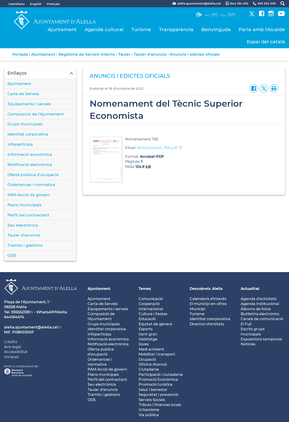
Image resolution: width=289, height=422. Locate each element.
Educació (147, 319)
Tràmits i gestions (25, 245)
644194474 (14, 317)
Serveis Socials (152, 400)
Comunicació (151, 299)
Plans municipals (24, 205)
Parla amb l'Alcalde (262, 29)
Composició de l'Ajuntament (35, 114)
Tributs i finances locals (160, 405)
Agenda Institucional (260, 304)
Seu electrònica (22, 225)
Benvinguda (216, 29)
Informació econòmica (29, 154)
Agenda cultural (104, 29)
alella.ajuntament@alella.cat (31, 327)
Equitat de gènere (155, 324)
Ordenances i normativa (31, 184)
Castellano (17, 4)
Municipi (197, 309)
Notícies (248, 344)
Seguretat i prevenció (158, 394)
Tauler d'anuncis (150, 54)
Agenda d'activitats (258, 299)
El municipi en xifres (208, 304)
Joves (144, 344)
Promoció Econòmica (158, 379)
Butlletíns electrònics (260, 314)
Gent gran (148, 334)
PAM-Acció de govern (28, 195)
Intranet (11, 357)
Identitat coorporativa (210, 319)
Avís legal (12, 347)
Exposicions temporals (261, 339)
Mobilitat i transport (157, 354)
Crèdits (10, 342)
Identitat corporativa (27, 134)
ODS (11, 255)
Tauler (124, 54)
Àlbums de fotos (256, 309)
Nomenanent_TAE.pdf (157, 148)
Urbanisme (149, 410)
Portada (20, 54)
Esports (146, 329)
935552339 (20, 312)
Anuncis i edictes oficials (195, 54)
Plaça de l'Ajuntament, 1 (26, 302)
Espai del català (266, 41)
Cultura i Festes (153, 314)
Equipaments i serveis (29, 104)
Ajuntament (62, 29)
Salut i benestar (153, 390)
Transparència (176, 29)
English (36, 4)
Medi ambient (151, 349)
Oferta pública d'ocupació (33, 174)
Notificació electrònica (29, 164)
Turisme (141, 29)
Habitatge (148, 339)
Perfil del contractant (28, 215)
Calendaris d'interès (208, 299)
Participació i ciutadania (161, 374)
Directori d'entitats (207, 324)
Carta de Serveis (23, 94)
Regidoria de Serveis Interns (86, 54)
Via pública (149, 415)
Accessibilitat (16, 352)
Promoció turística (155, 384)
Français (53, 4)
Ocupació (147, 359)
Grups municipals (25, 124)
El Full (246, 324)
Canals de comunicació (262, 319)
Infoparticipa (20, 144)
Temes (145, 289)
